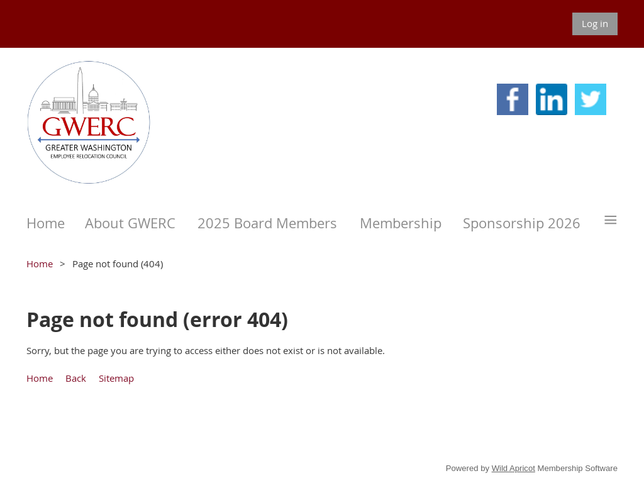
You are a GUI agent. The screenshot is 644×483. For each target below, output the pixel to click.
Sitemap (116, 378)
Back (75, 378)
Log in (595, 23)
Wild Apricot (513, 468)
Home (39, 263)
